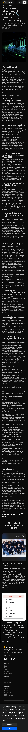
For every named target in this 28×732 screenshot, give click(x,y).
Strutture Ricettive (9, 695)
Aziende (6, 688)
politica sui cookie (7, 717)
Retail (5, 694)
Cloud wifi (6, 671)
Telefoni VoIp (7, 681)
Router (6, 679)
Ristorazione (7, 692)
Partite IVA (7, 690)
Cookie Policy (9, 724)
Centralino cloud (8, 673)
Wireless (6, 669)
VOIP (5, 667)
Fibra (5, 666)
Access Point (7, 682)
